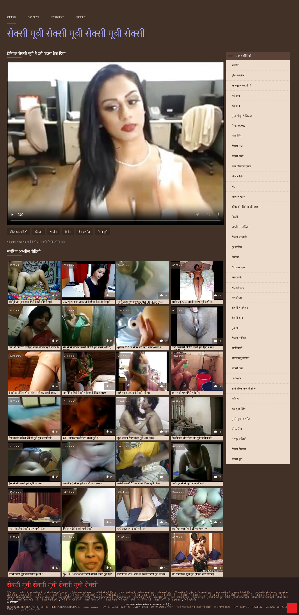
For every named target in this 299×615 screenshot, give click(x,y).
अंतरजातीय (237, 277)
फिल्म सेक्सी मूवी (222, 592)
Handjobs (238, 287)
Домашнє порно (18, 607)
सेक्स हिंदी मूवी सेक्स (180, 597)
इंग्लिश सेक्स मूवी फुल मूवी (56, 592)
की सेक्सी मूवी (181, 592)
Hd (233, 186)
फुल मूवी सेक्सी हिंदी (242, 592)
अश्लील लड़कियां (240, 227)
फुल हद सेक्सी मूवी (53, 594)
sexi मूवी (11, 592)
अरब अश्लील (238, 196)
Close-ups (238, 267)
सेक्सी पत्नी (237, 156)
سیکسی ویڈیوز (90, 607)
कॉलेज (235, 398)
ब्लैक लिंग (237, 429)
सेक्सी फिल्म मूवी (49, 599)
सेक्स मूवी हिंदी (64, 597)
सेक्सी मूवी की (189, 599)
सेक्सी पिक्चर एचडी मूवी (263, 597)
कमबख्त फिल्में (57, 17)
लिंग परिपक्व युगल (241, 166)
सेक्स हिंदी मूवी (160, 597)
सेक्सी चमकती (239, 237)
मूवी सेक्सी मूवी (168, 594)
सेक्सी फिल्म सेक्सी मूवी (116, 599)
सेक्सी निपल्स (239, 449)
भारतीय (235, 65)
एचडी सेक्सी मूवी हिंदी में (105, 592)
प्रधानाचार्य (11, 17)
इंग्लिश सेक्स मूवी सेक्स (81, 592)
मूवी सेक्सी (135, 594)
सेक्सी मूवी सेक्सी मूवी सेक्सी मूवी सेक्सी (193, 607)
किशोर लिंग (237, 176)
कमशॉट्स (237, 297)
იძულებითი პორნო (162, 607)
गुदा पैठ (236, 328)
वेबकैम (235, 257)
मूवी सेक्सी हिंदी (212, 594)
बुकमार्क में (80, 17)
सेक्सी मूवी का (174, 599)
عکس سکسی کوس (31, 609)
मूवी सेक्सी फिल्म (150, 594)
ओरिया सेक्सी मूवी (146, 592)
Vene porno (40, 607)
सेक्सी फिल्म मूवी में (93, 599)
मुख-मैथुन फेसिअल (242, 115)
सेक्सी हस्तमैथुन (240, 307)
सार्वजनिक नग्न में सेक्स (244, 388)
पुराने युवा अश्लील (241, 418)
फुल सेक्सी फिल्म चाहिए (30, 594)
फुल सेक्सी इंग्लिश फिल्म (265, 592)
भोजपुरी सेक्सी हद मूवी (92, 594)
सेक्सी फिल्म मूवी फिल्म (71, 599)
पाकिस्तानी (237, 378)
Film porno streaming (247, 607)
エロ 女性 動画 (222, 607)
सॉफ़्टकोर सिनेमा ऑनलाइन (246, 206)
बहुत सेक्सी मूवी (72, 594)
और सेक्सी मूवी (164, 592)
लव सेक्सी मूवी (246, 594)
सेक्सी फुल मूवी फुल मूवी (140, 599)
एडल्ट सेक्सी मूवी (127, 592)
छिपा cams (238, 126)
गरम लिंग (236, 136)
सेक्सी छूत (237, 459)
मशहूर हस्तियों (239, 439)
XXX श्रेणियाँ (33, 17)
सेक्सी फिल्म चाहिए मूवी (27, 599)
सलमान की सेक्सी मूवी (44, 597)
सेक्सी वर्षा (237, 368)
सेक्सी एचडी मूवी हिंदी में (219, 597)
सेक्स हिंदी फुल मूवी (142, 597)
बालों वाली (237, 348)
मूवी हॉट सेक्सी (229, 594)
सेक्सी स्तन (237, 317)
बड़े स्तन (236, 95)
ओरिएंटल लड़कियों (241, 85)
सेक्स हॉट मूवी (198, 597)
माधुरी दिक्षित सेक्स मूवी (116, 594)
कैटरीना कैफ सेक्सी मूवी (200, 592)
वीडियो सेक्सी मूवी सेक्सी (266, 594)
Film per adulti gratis (65, 607)
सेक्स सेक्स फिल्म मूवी (103, 597)
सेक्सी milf (237, 146)
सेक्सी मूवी (102, 231)
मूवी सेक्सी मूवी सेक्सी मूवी (190, 594)
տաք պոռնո (140, 607)
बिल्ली (235, 216)
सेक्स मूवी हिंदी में (82, 597)
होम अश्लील (238, 75)
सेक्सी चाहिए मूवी (241, 597)
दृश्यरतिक (237, 247)
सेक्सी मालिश (239, 338)
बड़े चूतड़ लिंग (239, 408)
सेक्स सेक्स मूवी (123, 597)
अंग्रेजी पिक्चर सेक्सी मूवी (31, 592)
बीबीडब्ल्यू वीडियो (240, 358)
